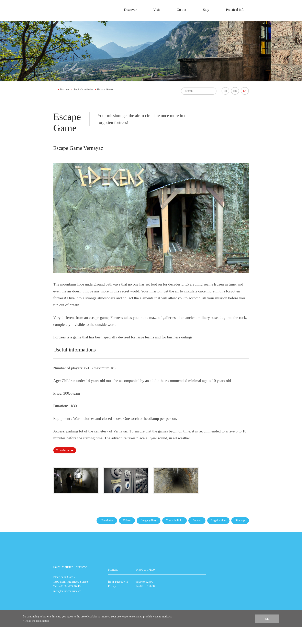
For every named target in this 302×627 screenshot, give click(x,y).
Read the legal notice (37, 620)
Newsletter (107, 520)
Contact (196, 520)
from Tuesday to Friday (118, 584)
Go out (181, 10)
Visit (156, 10)
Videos (127, 520)
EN (244, 90)
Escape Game (105, 89)
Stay (206, 10)
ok (267, 618)
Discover (130, 10)
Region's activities (83, 89)
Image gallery (148, 520)
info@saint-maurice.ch (67, 591)
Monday (113, 569)
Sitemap (240, 520)
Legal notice (218, 520)
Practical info (235, 10)
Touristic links (174, 520)
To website (62, 450)
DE (235, 90)
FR (225, 90)
